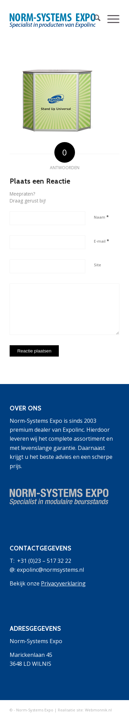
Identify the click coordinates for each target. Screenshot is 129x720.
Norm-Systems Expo (34, 709)
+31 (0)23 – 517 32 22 (44, 561)
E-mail (101, 241)
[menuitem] (93, 19)
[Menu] (109, 19)
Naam (101, 217)
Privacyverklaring (63, 583)
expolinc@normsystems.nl (50, 569)
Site (97, 264)
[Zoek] (93, 19)
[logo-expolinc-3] (53, 19)
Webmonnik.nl (98, 709)
